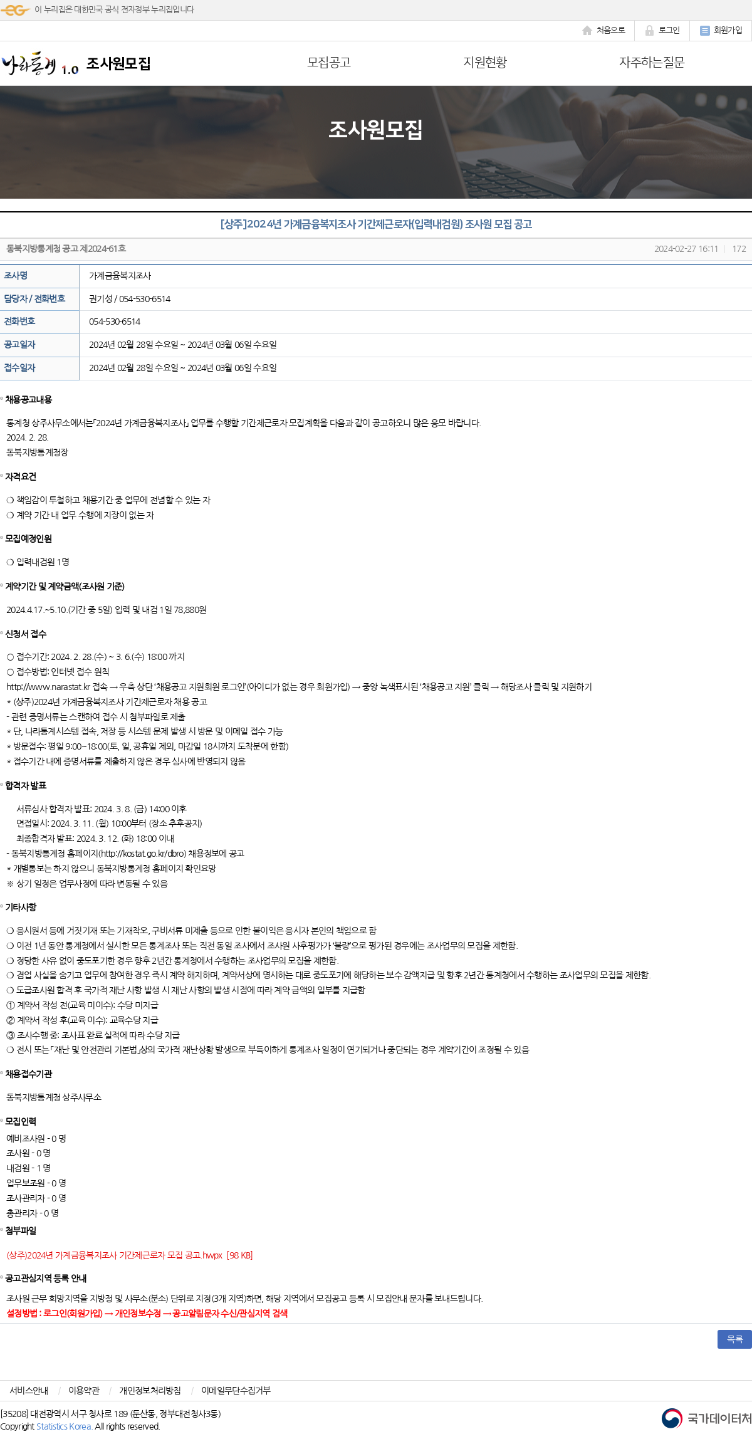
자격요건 (20, 477)
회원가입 (720, 31)
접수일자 (19, 368)
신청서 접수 (25, 634)
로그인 (662, 31)
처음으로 (603, 31)
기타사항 (20, 907)
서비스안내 (28, 1390)
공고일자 (19, 344)
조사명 (15, 275)
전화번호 (19, 321)
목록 (735, 1339)
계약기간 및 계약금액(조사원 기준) (65, 586)
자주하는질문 (651, 63)
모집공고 (328, 63)
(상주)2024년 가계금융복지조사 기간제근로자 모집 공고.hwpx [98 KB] (129, 1255)
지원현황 (484, 63)
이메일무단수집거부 (236, 1390)
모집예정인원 (28, 539)
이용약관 (83, 1390)
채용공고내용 (28, 399)
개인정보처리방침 (149, 1390)
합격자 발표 (25, 786)
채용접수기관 (28, 1074)
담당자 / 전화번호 (34, 299)
